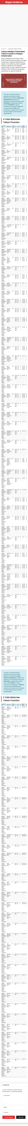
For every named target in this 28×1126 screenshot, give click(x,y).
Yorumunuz (7, 1095)
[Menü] (2, 2)
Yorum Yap (6, 1085)
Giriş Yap (20, 1117)
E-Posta (6, 1112)
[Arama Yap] (25, 2)
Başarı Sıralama (14, 2)
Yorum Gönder (9, 1117)
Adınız (6, 1107)
